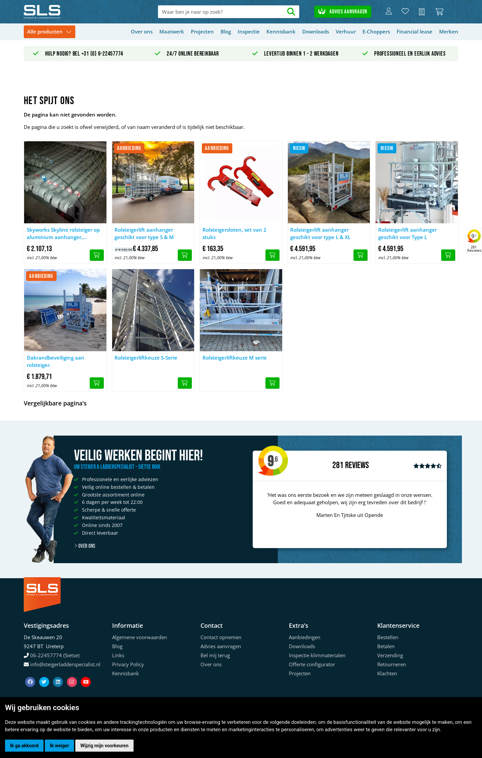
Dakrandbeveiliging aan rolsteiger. (55, 361)
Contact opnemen (220, 637)
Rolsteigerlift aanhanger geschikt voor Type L (407, 233)
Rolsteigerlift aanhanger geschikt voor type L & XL (320, 233)
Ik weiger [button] (59, 745)
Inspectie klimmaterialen (317, 655)
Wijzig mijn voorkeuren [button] (104, 745)
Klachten (387, 673)
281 (337, 465)
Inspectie (249, 31)
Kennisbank (281, 31)
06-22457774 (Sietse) (54, 655)
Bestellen (387, 637)
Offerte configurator (312, 664)
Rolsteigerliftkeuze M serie (235, 357)
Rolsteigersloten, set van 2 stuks (234, 233)
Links (118, 655)
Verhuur (346, 31)
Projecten (202, 31)
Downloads (315, 31)
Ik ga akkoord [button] (24, 745)
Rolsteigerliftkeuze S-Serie (145, 357)
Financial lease (414, 31)
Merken (448, 31)
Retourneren (391, 664)
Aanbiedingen (304, 637)
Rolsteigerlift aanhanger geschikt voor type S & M (144, 233)
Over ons (142, 31)
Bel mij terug (215, 655)
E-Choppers (376, 31)
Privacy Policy (128, 664)
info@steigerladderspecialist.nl (65, 664)
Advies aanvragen (342, 11)
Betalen (386, 646)
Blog (226, 31)
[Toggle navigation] (49, 32)
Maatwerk (171, 31)
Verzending (390, 655)
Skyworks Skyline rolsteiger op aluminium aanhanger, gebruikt (63, 233)
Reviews (357, 465)
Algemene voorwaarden (139, 637)
